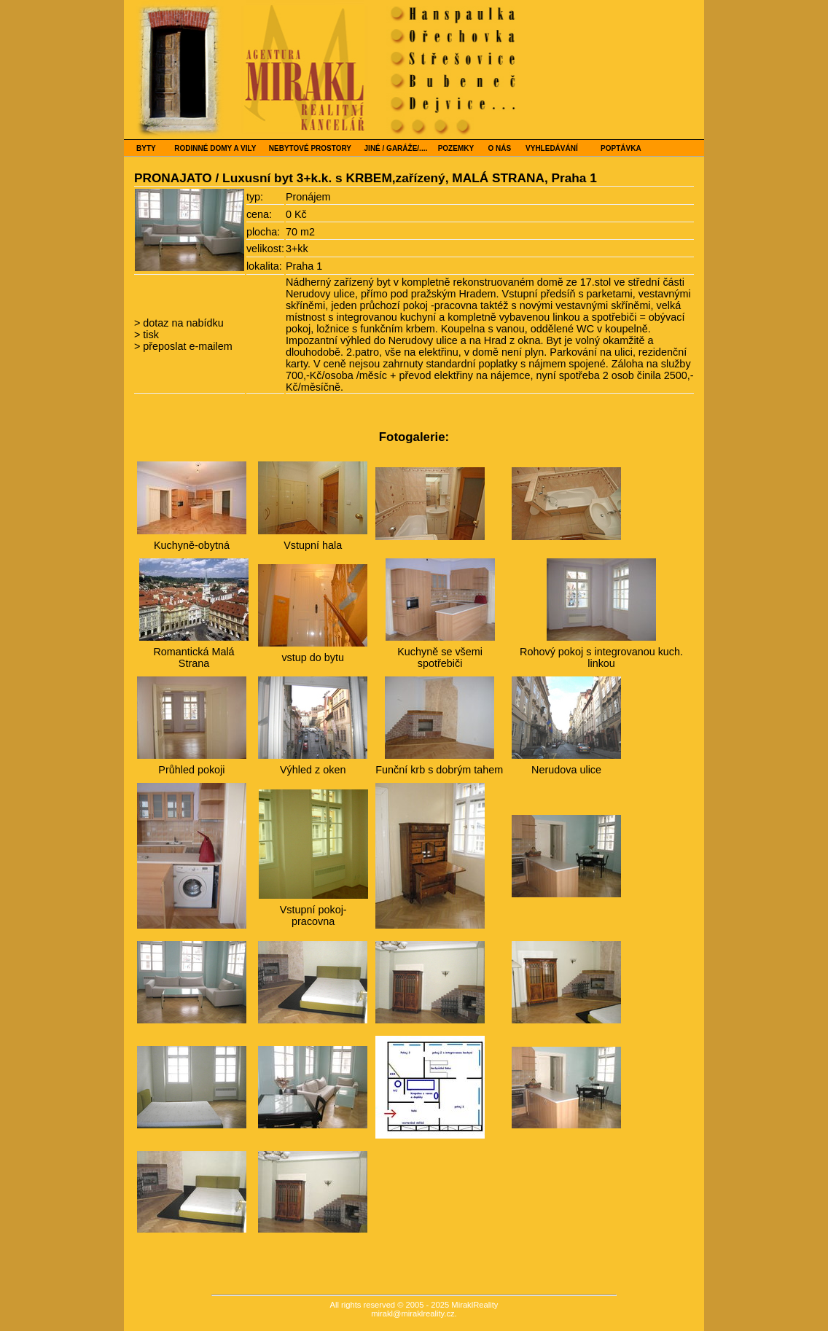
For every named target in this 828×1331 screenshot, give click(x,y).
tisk (149, 334)
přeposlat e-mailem (186, 346)
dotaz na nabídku (181, 323)
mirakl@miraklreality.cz (412, 1313)
